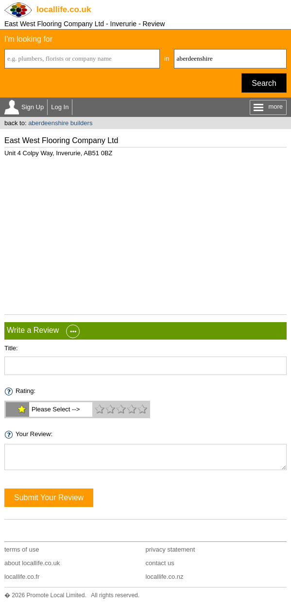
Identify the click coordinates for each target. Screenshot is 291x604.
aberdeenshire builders (60, 123)
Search (264, 83)
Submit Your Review (49, 497)
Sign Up (32, 107)
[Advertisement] (145, 232)
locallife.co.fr (21, 576)
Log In (59, 107)
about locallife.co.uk (32, 563)
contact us (159, 563)
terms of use (21, 549)
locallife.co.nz (164, 576)
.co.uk (63, 9)
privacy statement (170, 549)
